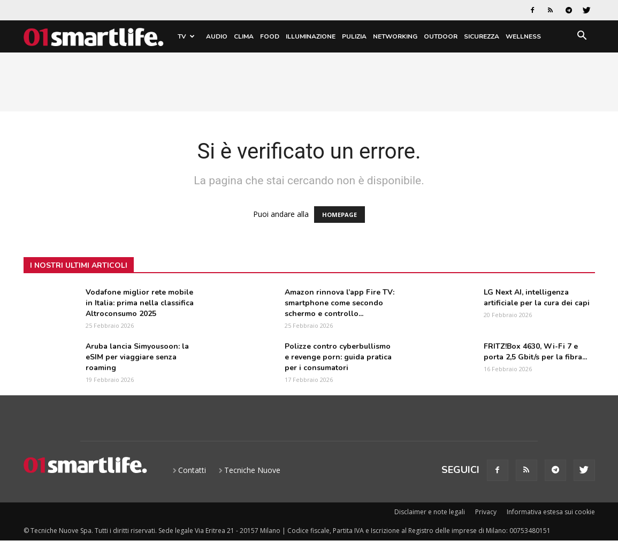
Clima (244, 36)
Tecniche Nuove (252, 470)
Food (269, 36)
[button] (582, 37)
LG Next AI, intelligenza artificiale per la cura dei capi (537, 297)
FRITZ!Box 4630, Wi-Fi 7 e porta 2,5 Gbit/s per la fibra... (535, 351)
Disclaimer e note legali (429, 511)
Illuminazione (310, 36)
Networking (395, 36)
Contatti (192, 470)
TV (186, 36)
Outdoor (440, 36)
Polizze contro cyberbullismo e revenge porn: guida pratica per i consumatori (338, 357)
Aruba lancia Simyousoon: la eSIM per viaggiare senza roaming (137, 357)
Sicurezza (481, 36)
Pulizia (354, 36)
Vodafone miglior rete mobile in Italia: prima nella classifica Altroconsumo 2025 (140, 303)
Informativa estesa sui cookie (551, 511)
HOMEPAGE (339, 215)
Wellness (523, 36)
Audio (216, 36)
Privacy (486, 511)
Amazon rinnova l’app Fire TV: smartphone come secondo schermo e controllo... (339, 303)
